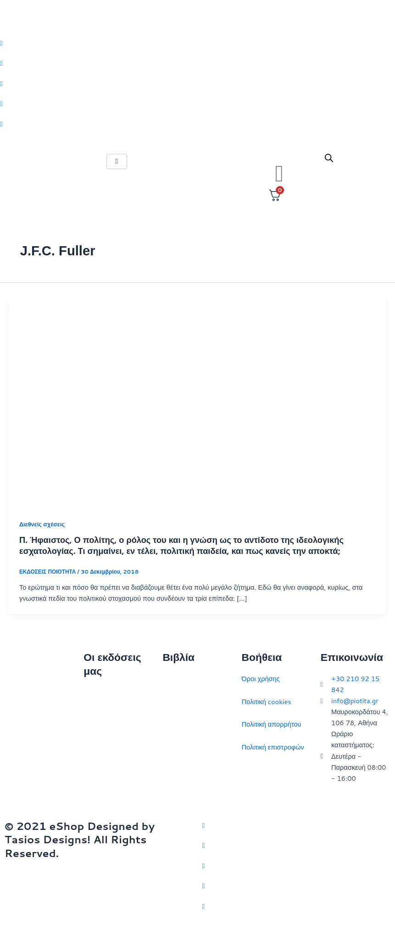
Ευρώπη (175, 769)
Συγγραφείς (100, 783)
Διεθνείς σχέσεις (42, 524)
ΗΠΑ (169, 792)
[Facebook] (197, 62)
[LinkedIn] (197, 103)
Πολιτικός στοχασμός (193, 747)
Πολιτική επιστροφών (273, 747)
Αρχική (93, 692)
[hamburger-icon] (116, 161)
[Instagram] (197, 83)
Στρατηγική (178, 701)
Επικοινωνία (101, 738)
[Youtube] (197, 123)
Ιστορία (173, 724)
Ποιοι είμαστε (102, 715)
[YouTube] (296, 905)
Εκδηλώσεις (101, 760)
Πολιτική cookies (266, 701)
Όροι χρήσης (261, 678)
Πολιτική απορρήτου (271, 724)
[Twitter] (197, 42)
